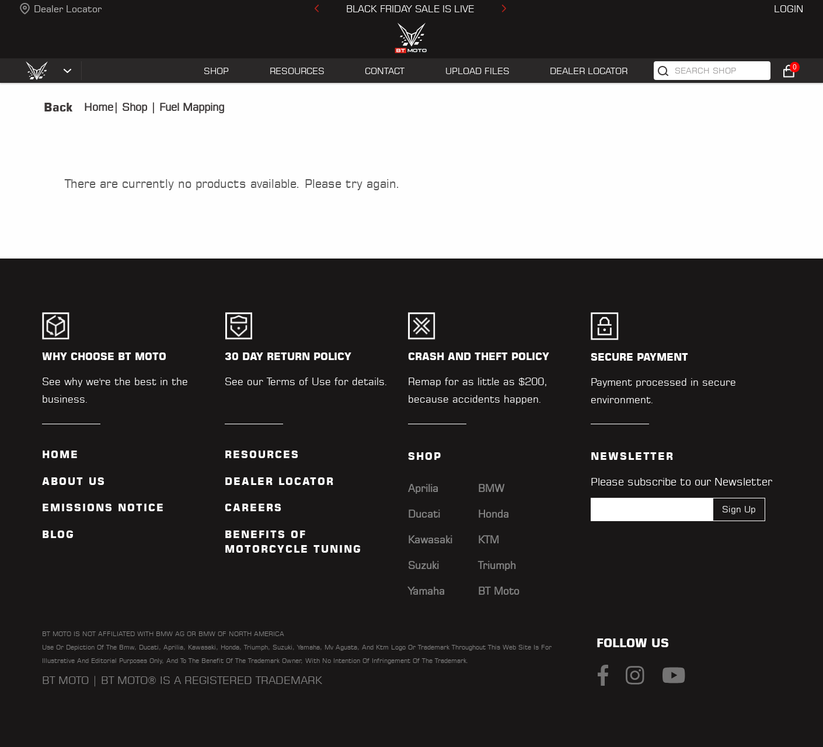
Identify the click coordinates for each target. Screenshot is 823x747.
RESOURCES (297, 70)
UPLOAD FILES (477, 70)
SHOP (216, 70)
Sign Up (739, 509)
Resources (262, 454)
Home (98, 107)
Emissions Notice (103, 508)
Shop (132, 107)
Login (788, 9)
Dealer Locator (68, 9)
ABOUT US (74, 481)
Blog (58, 534)
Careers (254, 508)
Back (58, 107)
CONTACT (384, 70)
